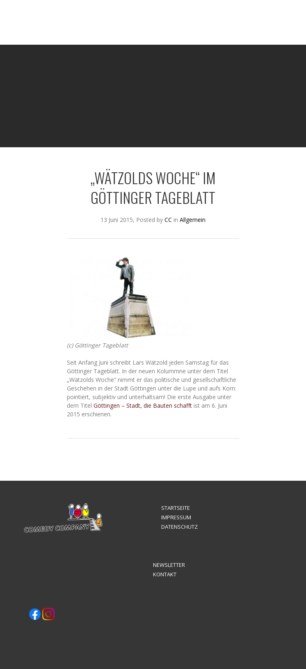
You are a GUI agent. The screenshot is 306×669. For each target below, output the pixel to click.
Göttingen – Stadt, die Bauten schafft (143, 405)
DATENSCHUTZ (179, 526)
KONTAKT (164, 574)
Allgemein (193, 220)
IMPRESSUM (176, 517)
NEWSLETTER (169, 565)
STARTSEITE (175, 507)
